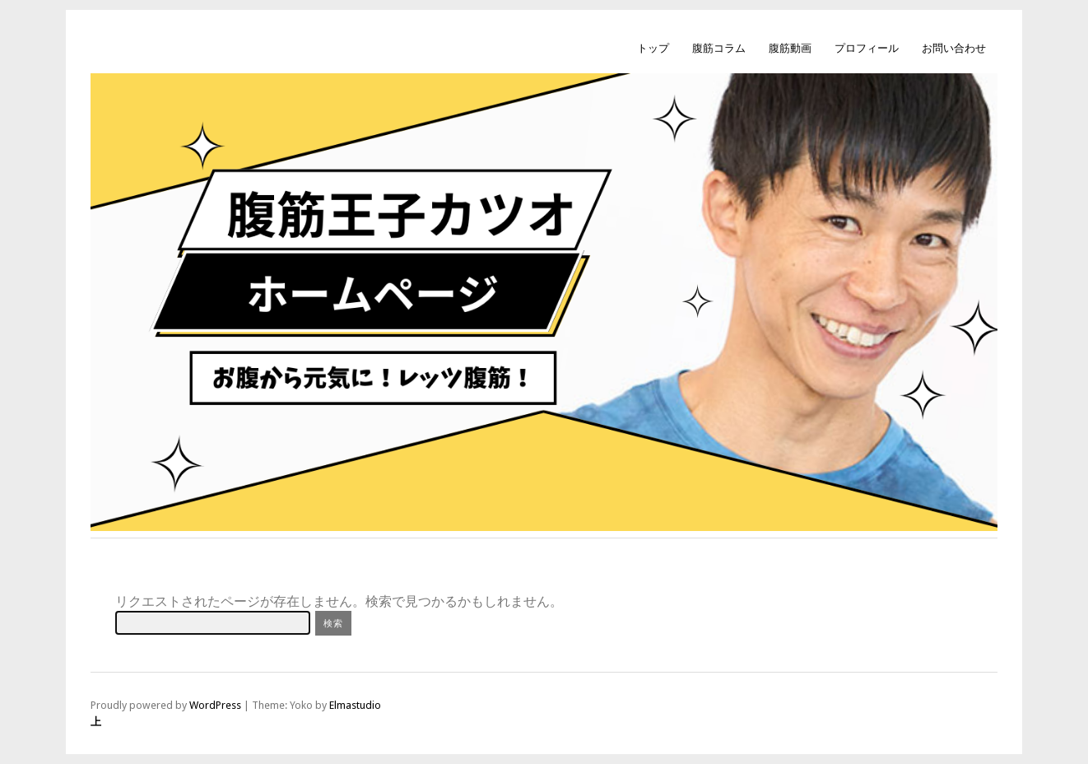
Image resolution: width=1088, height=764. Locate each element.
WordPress (215, 705)
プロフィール (867, 48)
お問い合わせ (954, 48)
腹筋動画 (790, 48)
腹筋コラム (719, 48)
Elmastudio (355, 705)
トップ (653, 48)
